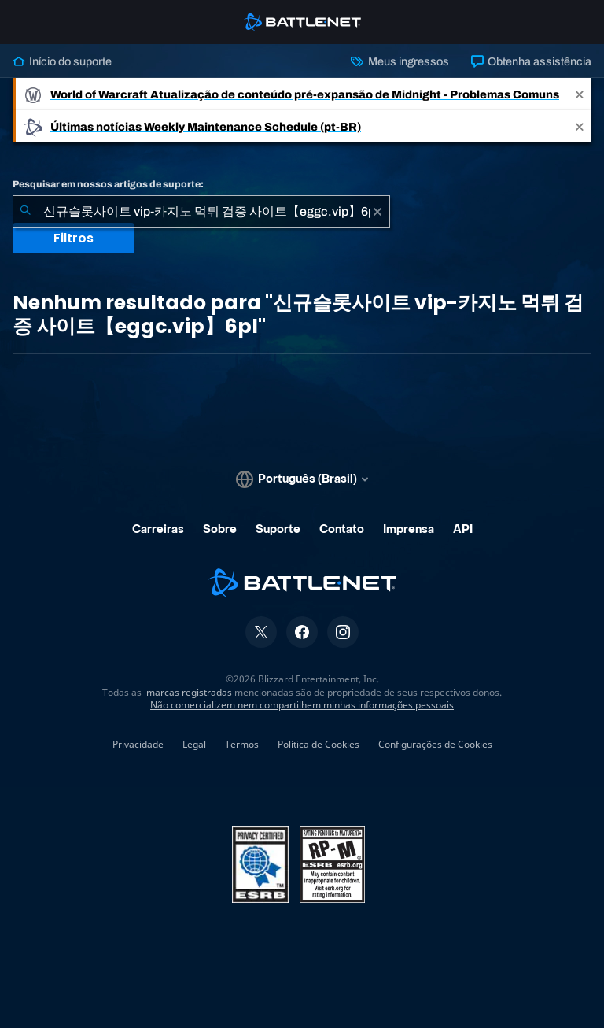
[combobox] (201, 211)
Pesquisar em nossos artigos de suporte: (108, 184)
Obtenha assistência (531, 61)
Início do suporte (62, 61)
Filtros (73, 238)
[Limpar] (377, 211)
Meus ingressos (399, 61)
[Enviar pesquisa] (25, 211)
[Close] (579, 94)
